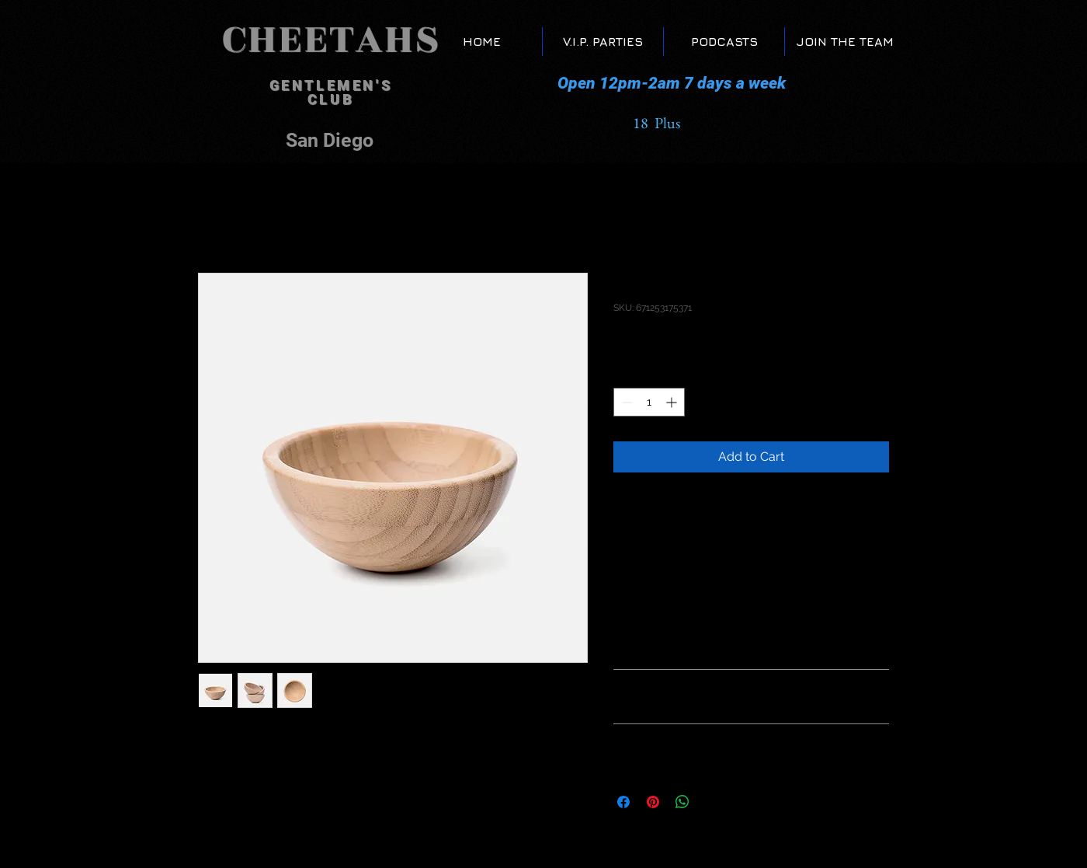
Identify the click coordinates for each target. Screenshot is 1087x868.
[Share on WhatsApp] (682, 802)
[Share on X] (712, 802)
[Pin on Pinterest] (653, 802)
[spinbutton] (649, 402)
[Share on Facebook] (623, 802)
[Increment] (672, 402)
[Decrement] (625, 402)
